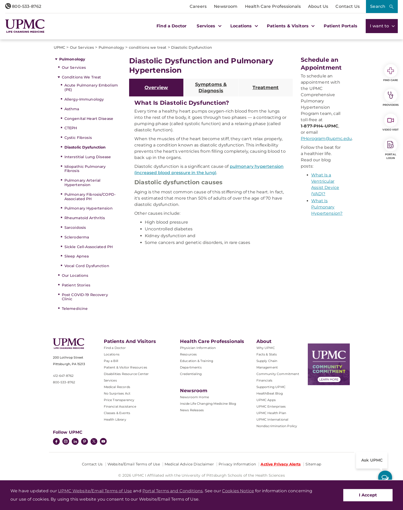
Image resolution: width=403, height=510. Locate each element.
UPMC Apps (266, 400)
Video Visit (390, 122)
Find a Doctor (172, 25)
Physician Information (198, 348)
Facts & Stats (266, 354)
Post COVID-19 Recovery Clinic (85, 297)
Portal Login (390, 149)
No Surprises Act (117, 393)
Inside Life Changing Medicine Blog (208, 403)
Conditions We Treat (81, 77)
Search (377, 6)
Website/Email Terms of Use (133, 464)
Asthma (71, 109)
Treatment (265, 87)
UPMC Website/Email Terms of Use (95, 490)
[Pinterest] (84, 442)
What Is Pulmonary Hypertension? (326, 207)
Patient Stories (76, 285)
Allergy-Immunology (84, 99)
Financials (264, 380)
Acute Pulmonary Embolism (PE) (91, 87)
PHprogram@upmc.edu (326, 138)
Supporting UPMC (271, 387)
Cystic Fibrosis (78, 137)
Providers (391, 98)
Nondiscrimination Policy (276, 426)
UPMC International (272, 419)
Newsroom (225, 6)
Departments (191, 367)
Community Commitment (277, 374)
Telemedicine (75, 308)
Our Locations (75, 275)
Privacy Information (237, 464)
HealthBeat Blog (269, 393)
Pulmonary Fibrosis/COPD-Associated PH (90, 196)
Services (110, 380)
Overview (156, 87)
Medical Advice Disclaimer (189, 464)
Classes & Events (117, 413)
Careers (198, 6)
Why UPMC (265, 348)
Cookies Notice (238, 490)
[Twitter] (94, 441)
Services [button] (208, 25)
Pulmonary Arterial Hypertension (82, 182)
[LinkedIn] (75, 442)
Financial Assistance (120, 406)
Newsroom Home (194, 397)
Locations (111, 354)
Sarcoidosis (75, 227)
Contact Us (347, 6)
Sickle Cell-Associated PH (88, 246)
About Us (318, 6)
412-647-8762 (63, 376)
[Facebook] (56, 442)
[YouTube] (103, 442)
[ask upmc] (385, 477)
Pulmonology (72, 59)
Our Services (74, 67)
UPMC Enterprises (271, 406)
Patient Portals (340, 25)
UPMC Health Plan (271, 413)
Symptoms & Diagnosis (211, 88)
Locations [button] (243, 25)
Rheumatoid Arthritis (84, 218)
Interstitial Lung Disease (87, 157)
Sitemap (313, 464)
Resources (188, 354)
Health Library (115, 419)
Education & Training (196, 361)
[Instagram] (65, 442)
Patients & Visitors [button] (290, 25)
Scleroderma (76, 237)
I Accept (368, 495)
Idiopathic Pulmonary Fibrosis (85, 168)
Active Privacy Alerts (280, 464)
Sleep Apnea (76, 256)
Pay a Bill (111, 361)
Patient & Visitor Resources (125, 367)
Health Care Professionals (273, 6)
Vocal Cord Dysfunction (86, 265)
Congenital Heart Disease (88, 118)
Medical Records (117, 387)
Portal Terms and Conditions (172, 490)
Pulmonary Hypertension (88, 208)
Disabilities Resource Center (126, 374)
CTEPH (70, 128)
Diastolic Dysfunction (85, 147)
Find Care (390, 73)
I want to (382, 25)
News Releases (192, 410)
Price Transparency (119, 400)
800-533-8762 (23, 6)
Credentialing (191, 374)
